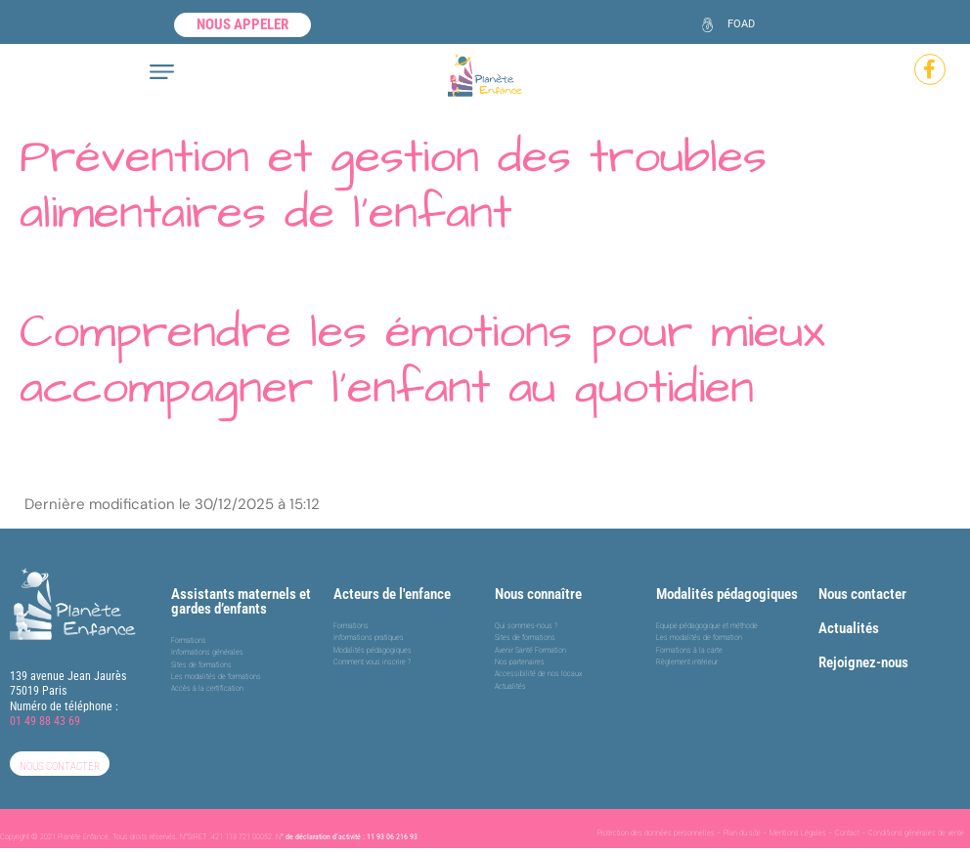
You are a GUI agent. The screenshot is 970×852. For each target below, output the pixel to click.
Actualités (848, 628)
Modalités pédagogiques (727, 594)
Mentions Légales (798, 833)
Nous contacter (862, 594)
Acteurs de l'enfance (392, 594)
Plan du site (742, 833)
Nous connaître (538, 594)
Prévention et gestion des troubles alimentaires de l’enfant (393, 185)
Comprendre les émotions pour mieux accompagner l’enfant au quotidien (422, 360)
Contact (847, 833)
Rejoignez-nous (863, 662)
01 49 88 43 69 (45, 721)
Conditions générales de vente (916, 833)
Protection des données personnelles (656, 833)
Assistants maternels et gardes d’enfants (241, 601)
